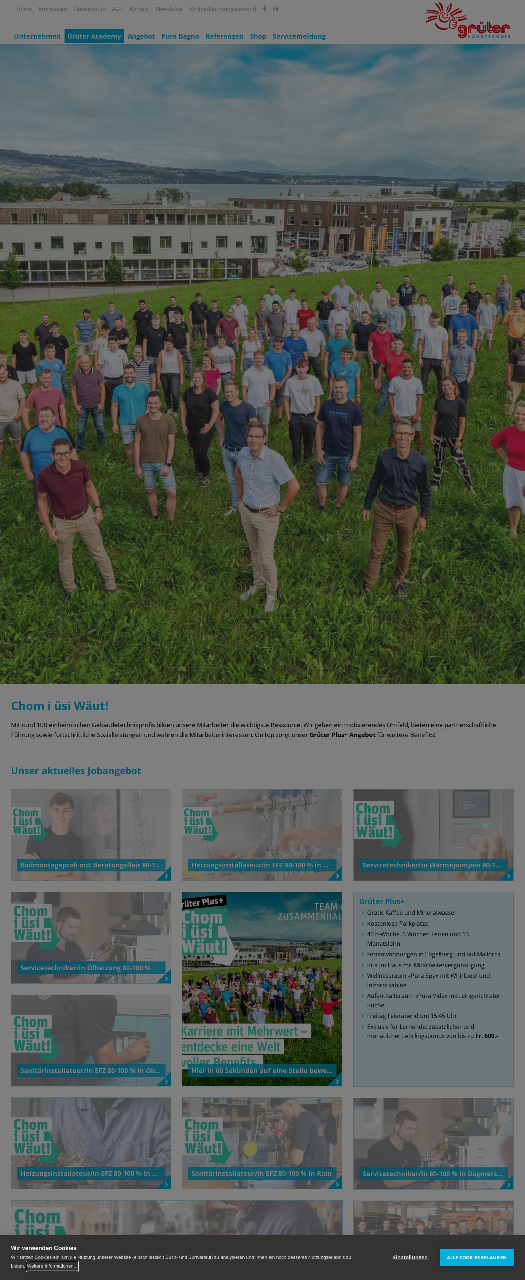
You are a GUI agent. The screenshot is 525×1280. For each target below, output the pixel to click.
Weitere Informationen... (52, 1266)
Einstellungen (410, 1257)
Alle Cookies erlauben (477, 1257)
